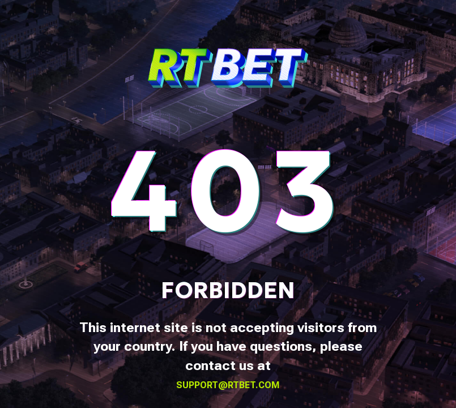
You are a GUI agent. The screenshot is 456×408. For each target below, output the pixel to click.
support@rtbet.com (228, 385)
